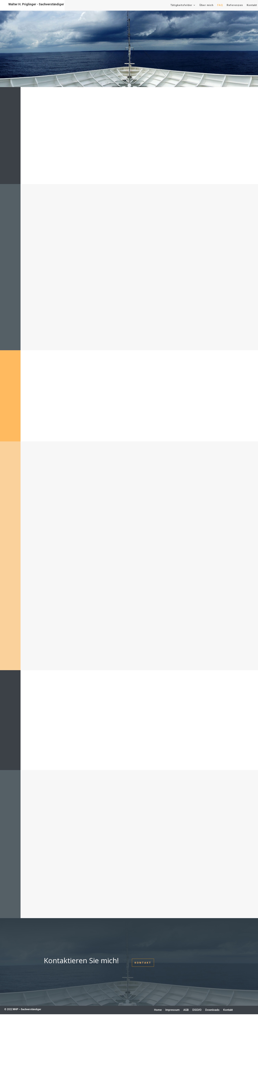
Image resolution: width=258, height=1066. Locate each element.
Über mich (206, 5)
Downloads (212, 1010)
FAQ (220, 5)
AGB (186, 1010)
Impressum (172, 1010)
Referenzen (235, 5)
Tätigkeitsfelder (181, 5)
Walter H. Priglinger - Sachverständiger (36, 4)
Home (158, 1010)
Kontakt (252, 5)
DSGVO (197, 1010)
